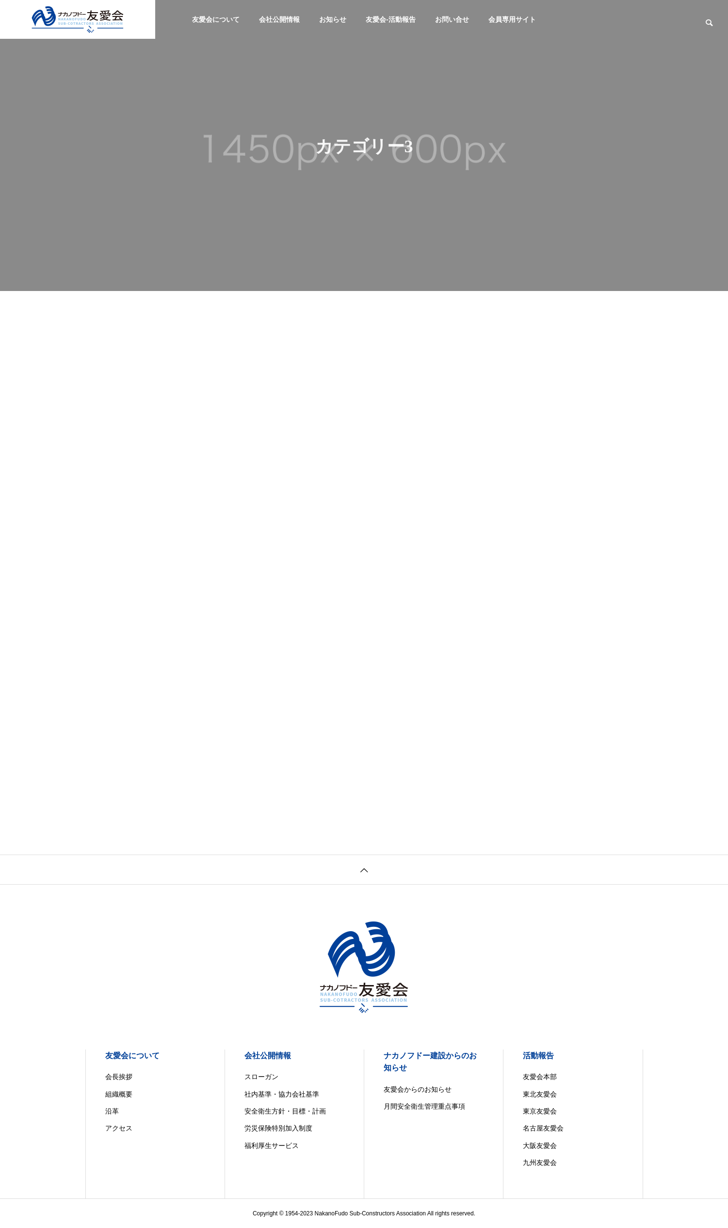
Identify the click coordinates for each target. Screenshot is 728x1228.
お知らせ (332, 19)
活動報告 (538, 1055)
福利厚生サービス (271, 1145)
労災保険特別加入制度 (278, 1128)
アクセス (118, 1128)
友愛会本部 (540, 1077)
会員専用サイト (512, 19)
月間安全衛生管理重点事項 (424, 1106)
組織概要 (118, 1094)
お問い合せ (452, 19)
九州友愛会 (540, 1162)
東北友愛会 (540, 1094)
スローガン (261, 1077)
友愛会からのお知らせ (418, 1089)
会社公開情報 (279, 19)
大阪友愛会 (540, 1145)
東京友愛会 (540, 1111)
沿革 (112, 1111)
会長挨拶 (118, 1077)
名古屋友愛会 (543, 1128)
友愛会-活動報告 (391, 19)
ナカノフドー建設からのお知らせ (430, 1061)
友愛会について (216, 19)
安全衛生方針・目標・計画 (285, 1111)
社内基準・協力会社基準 (281, 1094)
